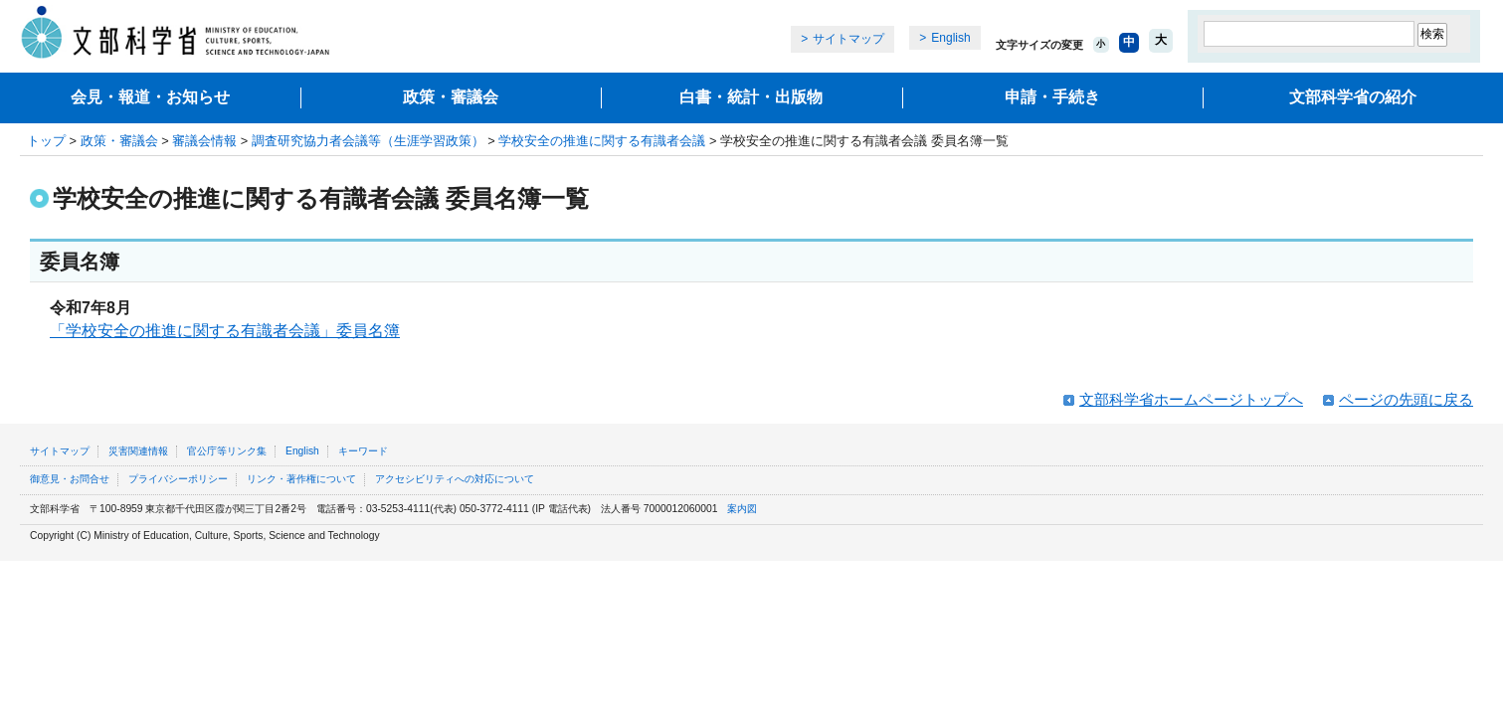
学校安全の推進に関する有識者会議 (601, 140)
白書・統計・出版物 (751, 97)
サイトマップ (848, 39)
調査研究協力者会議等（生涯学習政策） (368, 140)
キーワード (363, 451)
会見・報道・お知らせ (150, 97)
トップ (46, 140)
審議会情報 (204, 140)
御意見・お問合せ (69, 478)
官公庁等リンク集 (227, 451)
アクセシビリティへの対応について (454, 478)
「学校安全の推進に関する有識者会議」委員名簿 (225, 330)
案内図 (742, 508)
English (950, 38)
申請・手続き (1052, 97)
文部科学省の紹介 (1352, 97)
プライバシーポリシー (178, 478)
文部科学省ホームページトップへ (1191, 399)
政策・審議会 (450, 97)
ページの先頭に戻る (1406, 399)
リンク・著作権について (301, 478)
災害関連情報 (138, 451)
